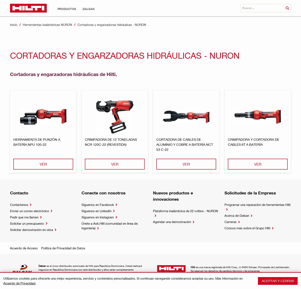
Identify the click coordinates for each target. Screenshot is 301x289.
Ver (43, 164)
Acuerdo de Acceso (24, 248)
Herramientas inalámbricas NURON (47, 25)
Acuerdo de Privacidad (19, 283)
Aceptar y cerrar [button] (278, 281)
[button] (66, 9)
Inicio (13, 25)
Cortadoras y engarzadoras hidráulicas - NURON (112, 25)
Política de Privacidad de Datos (63, 248)
